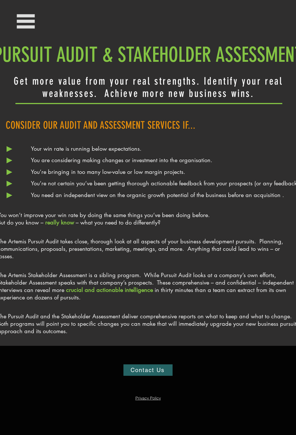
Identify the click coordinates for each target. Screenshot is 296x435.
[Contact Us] (148, 370)
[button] (26, 21)
